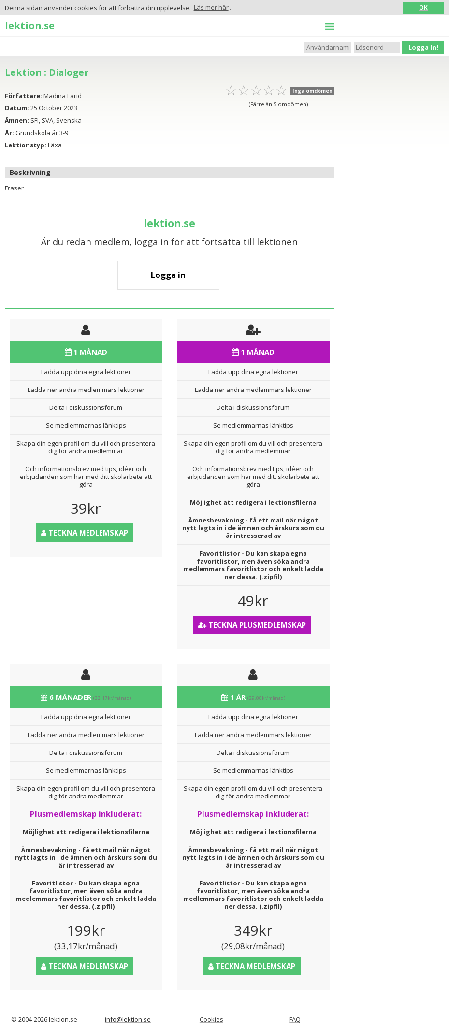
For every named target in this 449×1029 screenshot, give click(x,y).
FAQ (295, 1019)
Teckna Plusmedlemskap (252, 625)
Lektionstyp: (25, 145)
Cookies (211, 1019)
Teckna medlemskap (84, 532)
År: (9, 133)
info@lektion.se (128, 1019)
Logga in (168, 274)
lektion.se (30, 25)
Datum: (17, 107)
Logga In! (423, 47)
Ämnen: (17, 120)
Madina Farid (62, 95)
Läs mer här (211, 7)
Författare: (23, 95)
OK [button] (423, 7)
